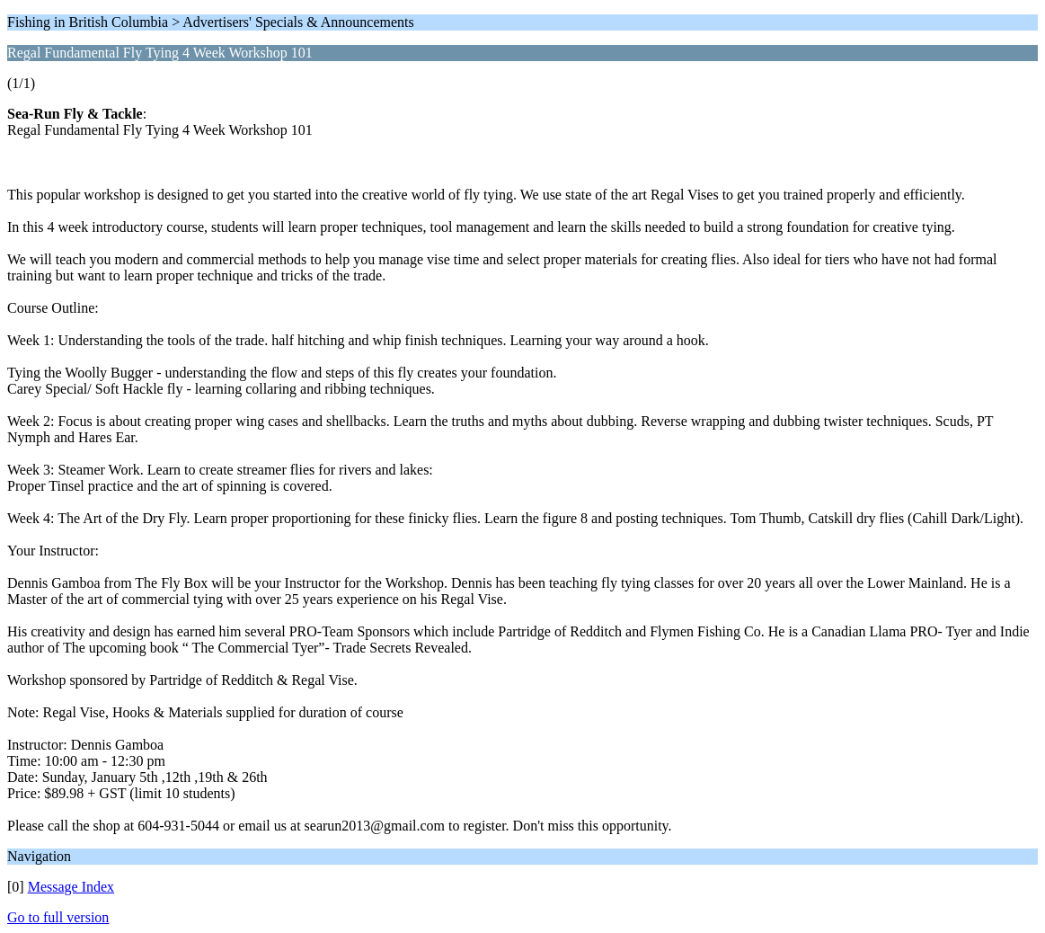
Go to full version (58, 917)
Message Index (71, 886)
